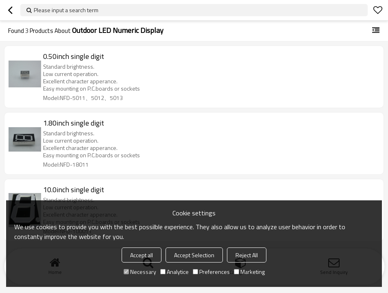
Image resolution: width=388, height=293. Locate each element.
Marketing (249, 271)
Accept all (141, 255)
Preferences (211, 271)
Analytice (174, 271)
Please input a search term (66, 10)
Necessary (140, 271)
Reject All (246, 255)
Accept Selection (194, 255)
